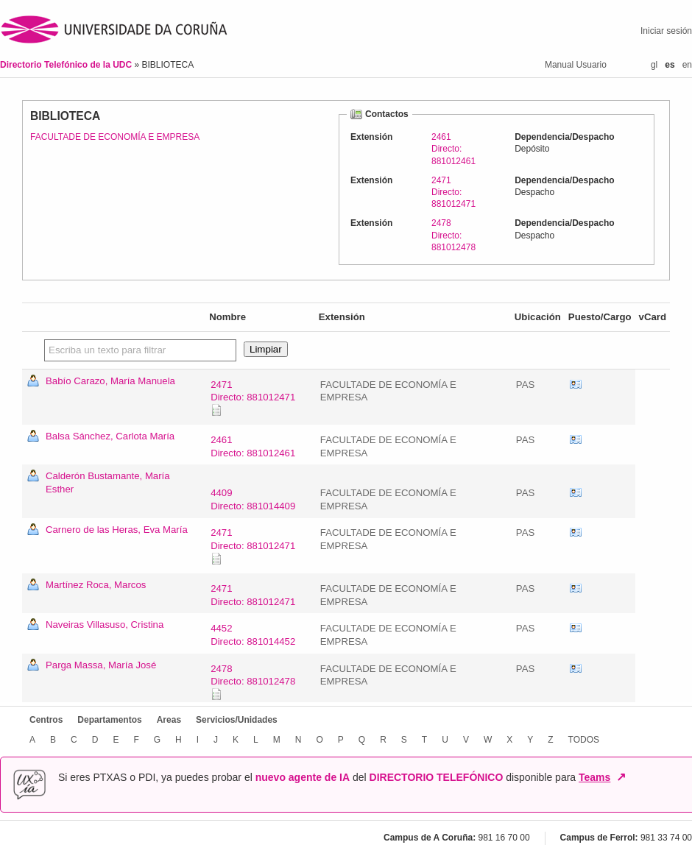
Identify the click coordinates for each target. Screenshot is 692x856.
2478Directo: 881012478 (453, 235)
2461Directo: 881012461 (453, 149)
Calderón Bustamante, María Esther (108, 482)
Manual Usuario (576, 65)
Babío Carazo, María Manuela (110, 380)
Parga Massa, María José (101, 665)
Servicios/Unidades (237, 720)
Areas (169, 720)
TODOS (583, 740)
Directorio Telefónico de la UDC (67, 65)
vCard (576, 385)
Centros (46, 720)
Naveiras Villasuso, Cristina (104, 624)
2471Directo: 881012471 (453, 192)
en (687, 65)
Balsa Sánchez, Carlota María (110, 436)
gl (654, 65)
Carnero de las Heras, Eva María (117, 529)
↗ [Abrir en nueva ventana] (621, 777)
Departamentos (109, 720)
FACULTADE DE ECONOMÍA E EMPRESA (115, 137)
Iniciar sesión (666, 31)
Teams (594, 777)
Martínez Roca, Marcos (96, 584)
